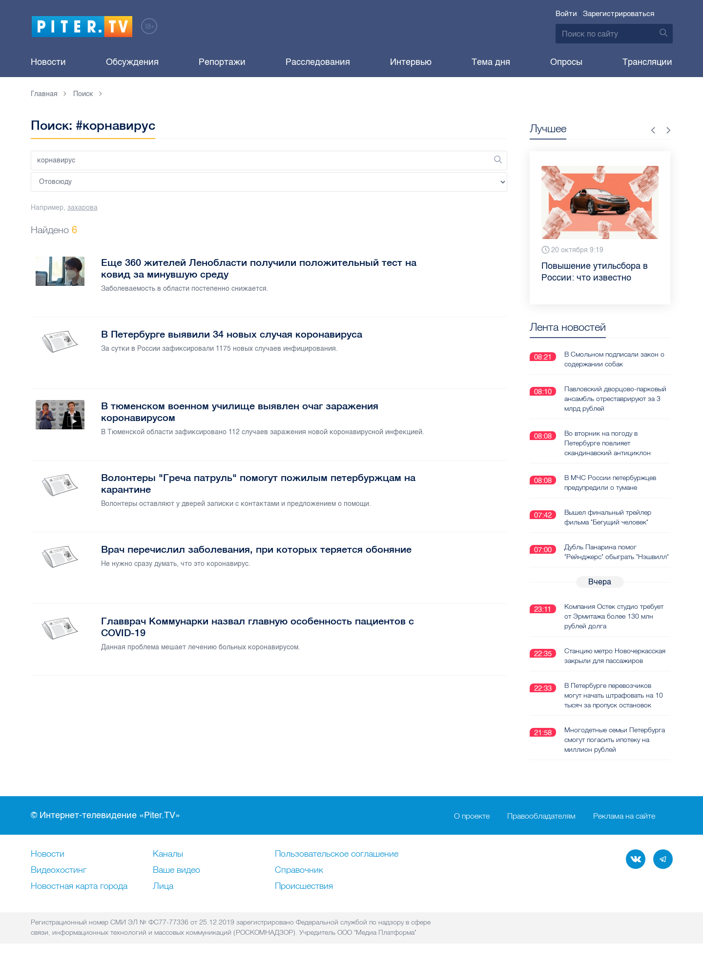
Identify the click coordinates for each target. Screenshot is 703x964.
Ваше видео (176, 870)
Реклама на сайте (624, 816)
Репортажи (222, 62)
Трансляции (647, 62)
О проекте (472, 816)
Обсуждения (132, 62)
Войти (566, 13)
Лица (163, 886)
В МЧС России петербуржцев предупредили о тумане (610, 482)
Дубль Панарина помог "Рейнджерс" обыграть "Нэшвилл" (616, 551)
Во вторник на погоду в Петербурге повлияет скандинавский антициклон (607, 443)
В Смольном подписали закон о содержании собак (614, 359)
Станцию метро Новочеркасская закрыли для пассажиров (614, 655)
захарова (82, 207)
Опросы (566, 62)
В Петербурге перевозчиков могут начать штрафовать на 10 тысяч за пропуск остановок (613, 695)
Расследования (318, 62)
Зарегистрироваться (618, 13)
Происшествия (304, 886)
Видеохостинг (58, 870)
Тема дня (491, 62)
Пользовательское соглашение (336, 854)
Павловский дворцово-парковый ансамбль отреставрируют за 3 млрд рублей (615, 398)
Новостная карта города (79, 886)
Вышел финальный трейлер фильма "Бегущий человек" (607, 517)
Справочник (299, 870)
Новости (48, 62)
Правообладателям (541, 816)
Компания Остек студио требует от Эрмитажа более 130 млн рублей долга (613, 616)
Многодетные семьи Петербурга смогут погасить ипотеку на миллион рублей (614, 739)
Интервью (411, 62)
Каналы (168, 854)
